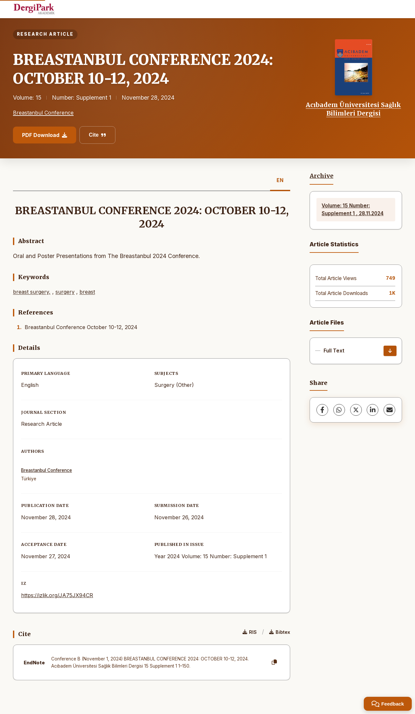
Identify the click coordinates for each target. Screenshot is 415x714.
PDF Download (44, 135)
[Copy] (274, 662)
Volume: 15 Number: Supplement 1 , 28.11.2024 (353, 209)
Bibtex (279, 632)
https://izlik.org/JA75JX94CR (57, 595)
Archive (321, 175)
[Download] (390, 351)
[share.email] (389, 410)
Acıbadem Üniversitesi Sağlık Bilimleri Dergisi (353, 109)
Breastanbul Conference (43, 112)
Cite (97, 135)
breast (87, 292)
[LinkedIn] (372, 410)
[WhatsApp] (339, 410)
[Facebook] (322, 410)
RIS (250, 632)
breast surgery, (32, 292)
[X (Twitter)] (356, 410)
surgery (65, 292)
